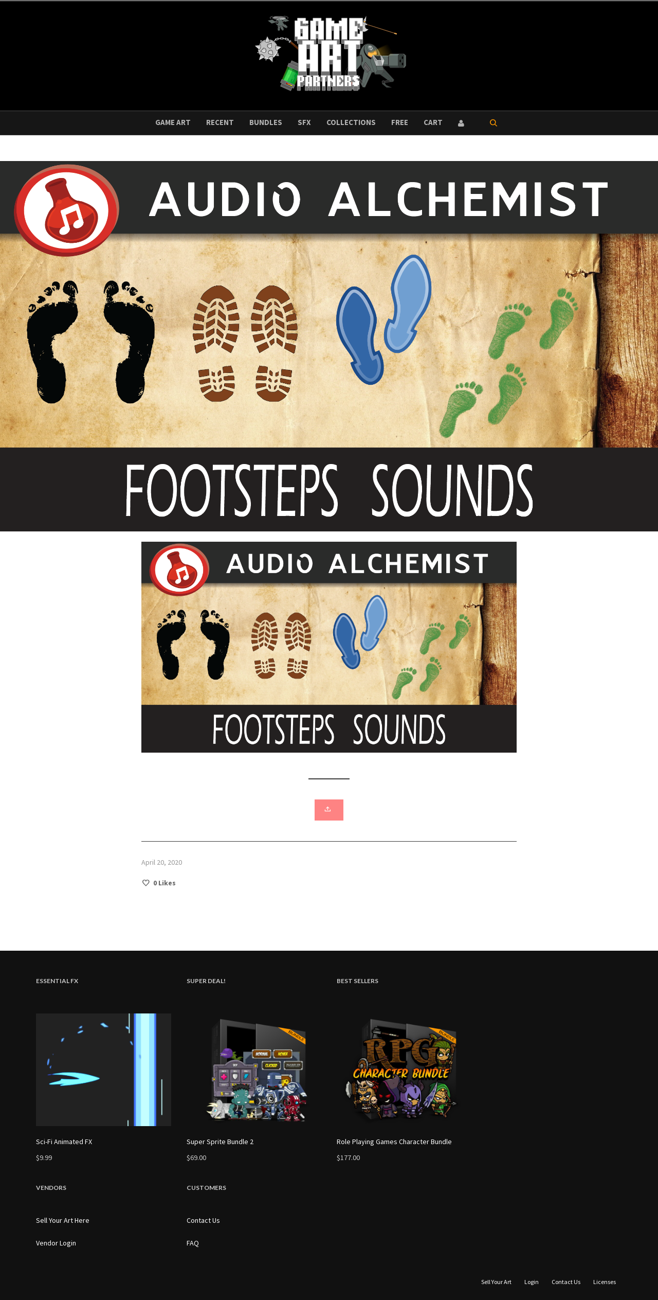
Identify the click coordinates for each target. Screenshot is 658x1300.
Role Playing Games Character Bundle (394, 1141)
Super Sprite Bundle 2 (220, 1141)
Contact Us (203, 1220)
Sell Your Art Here (62, 1220)
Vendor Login (56, 1243)
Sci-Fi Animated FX (64, 1141)
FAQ (193, 1243)
